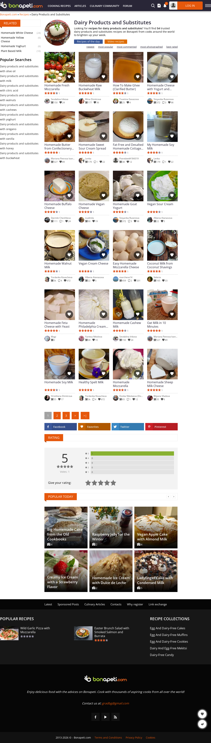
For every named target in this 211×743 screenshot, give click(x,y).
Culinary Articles (94, 604)
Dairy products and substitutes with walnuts (19, 98)
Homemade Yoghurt (13, 46)
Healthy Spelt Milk (91, 382)
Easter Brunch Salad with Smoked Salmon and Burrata (111, 632)
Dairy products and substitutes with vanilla (19, 136)
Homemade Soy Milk (58, 382)
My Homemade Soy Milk (160, 146)
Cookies (150, 737)
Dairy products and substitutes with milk (19, 78)
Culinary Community (104, 6)
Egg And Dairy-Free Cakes (167, 628)
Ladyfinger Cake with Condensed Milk (155, 580)
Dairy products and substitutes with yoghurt (19, 117)
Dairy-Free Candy (162, 655)
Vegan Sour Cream (160, 204)
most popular (105, 47)
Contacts (115, 604)
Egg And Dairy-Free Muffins (169, 635)
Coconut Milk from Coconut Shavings (160, 265)
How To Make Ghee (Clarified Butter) (126, 87)
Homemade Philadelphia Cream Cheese (92, 324)
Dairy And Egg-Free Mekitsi (168, 648)
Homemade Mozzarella (121, 384)
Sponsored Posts (68, 604)
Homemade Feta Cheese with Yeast (57, 324)
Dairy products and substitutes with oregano (19, 126)
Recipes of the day (88, 41)
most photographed (151, 47)
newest (90, 47)
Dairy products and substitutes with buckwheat (19, 155)
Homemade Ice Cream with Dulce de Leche (111, 580)
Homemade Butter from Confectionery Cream (58, 146)
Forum (127, 6)
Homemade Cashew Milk (127, 324)
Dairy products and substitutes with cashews (19, 107)
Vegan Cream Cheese (93, 263)
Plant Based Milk (11, 51)
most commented (127, 47)
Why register (135, 604)
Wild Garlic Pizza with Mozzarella (35, 630)
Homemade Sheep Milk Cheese (160, 384)
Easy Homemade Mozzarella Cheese (126, 265)
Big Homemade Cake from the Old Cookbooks (65, 534)
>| (85, 415)
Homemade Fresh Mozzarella (56, 87)
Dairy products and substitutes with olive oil (19, 69)
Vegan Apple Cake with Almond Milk (152, 537)
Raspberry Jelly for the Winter (111, 537)
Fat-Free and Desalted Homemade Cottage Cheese (128, 146)
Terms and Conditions (108, 737)
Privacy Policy (134, 737)
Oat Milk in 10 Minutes (156, 324)
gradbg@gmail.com (115, 703)
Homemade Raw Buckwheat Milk (90, 87)
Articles (80, 6)
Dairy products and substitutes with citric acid (19, 88)
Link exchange (158, 604)
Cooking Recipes (59, 6)
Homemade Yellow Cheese (12, 39)
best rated (172, 47)
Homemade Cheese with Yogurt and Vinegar (161, 87)
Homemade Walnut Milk (58, 265)
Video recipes (116, 41)
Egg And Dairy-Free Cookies (169, 642)
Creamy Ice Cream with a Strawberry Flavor (62, 582)
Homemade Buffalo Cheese (58, 206)
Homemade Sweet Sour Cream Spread (92, 146)
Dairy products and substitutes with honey (19, 146)
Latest (48, 604)
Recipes (24, 14)
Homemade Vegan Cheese (92, 206)
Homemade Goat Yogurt (125, 206)
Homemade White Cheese (17, 33)
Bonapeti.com (8, 14)
